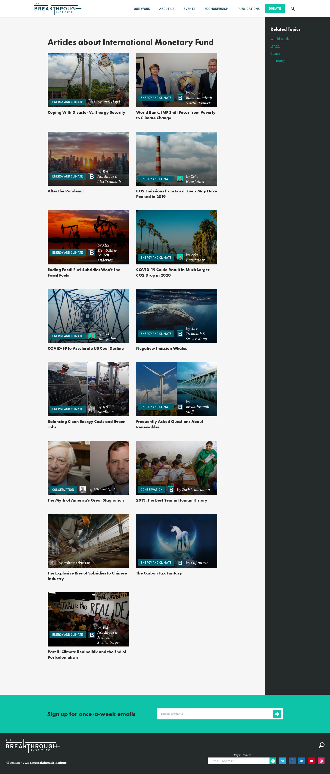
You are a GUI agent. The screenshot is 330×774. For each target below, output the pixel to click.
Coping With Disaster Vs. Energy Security (86, 112)
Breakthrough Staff (197, 409)
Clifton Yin (200, 562)
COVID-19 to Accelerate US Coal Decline (86, 348)
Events (189, 9)
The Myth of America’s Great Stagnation (86, 500)
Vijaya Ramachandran (199, 95)
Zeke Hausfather (195, 179)
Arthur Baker (199, 102)
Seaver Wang (196, 338)
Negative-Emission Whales (161, 348)
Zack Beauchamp (196, 489)
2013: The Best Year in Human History (171, 500)
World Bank (279, 38)
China (275, 53)
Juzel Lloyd (111, 101)
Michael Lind (104, 489)
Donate (275, 8)
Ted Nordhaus (105, 174)
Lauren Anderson (105, 257)
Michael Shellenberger (108, 640)
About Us (166, 9)
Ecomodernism (216, 9)
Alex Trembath (109, 181)
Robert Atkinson (76, 562)
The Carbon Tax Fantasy (159, 573)
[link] (106, 102)
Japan (275, 46)
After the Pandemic (66, 191)
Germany (277, 60)
